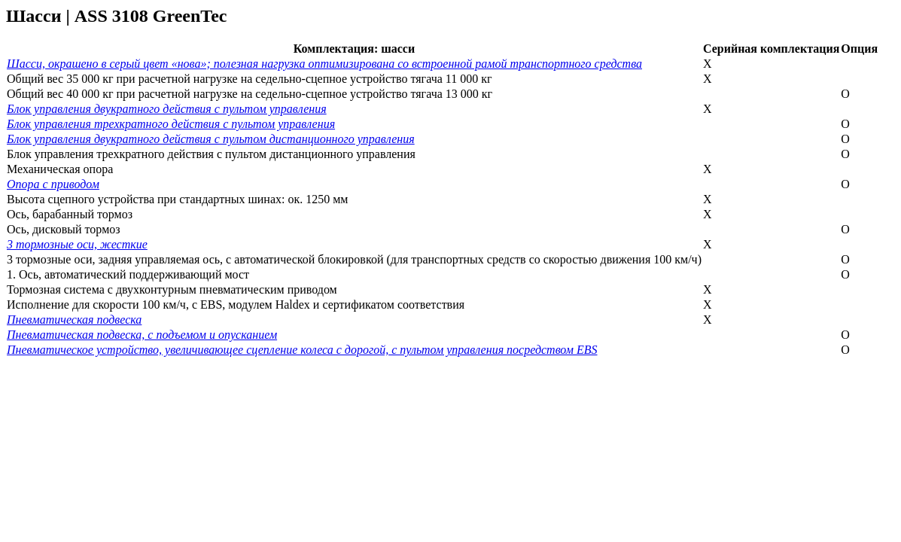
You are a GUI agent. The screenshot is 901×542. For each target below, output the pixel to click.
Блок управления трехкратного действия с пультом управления (171, 123)
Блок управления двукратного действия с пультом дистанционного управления (211, 138)
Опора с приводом (53, 184)
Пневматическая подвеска (74, 319)
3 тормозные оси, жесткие (77, 244)
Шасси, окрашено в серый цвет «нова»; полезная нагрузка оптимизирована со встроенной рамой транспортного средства (324, 63)
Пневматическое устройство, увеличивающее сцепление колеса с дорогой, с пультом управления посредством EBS (302, 349)
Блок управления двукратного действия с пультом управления (167, 108)
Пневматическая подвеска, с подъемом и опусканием (142, 334)
